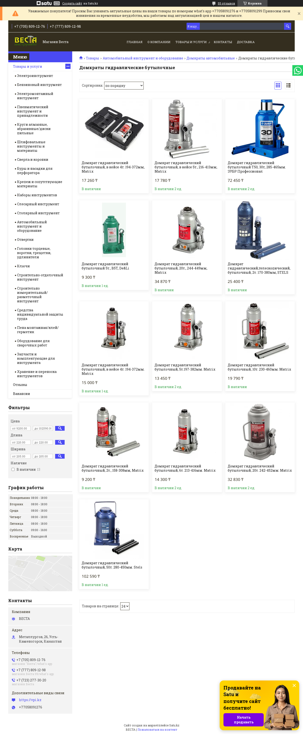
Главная (135, 42)
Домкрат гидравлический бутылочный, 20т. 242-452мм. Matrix (260, 468)
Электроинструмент (35, 75)
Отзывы (20, 384)
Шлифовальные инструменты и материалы (31, 146)
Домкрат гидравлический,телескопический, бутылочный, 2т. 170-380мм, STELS (259, 268)
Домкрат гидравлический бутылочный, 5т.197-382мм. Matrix (185, 367)
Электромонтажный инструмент (35, 95)
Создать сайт (72, 3)
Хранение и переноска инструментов (37, 373)
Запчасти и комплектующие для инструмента (36, 358)
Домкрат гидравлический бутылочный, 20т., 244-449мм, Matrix (181, 268)
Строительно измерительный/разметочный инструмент (32, 294)
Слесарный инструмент (38, 204)
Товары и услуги (191, 42)
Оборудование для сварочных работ (33, 343)
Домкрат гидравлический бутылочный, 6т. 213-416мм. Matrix (185, 468)
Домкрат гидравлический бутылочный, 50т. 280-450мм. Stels (112, 565)
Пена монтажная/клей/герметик (38, 329)
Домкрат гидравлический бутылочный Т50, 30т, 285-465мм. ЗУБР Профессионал (257, 167)
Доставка (246, 42)
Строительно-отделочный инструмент (40, 277)
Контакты (223, 42)
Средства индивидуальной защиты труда (40, 314)
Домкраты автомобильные (211, 58)
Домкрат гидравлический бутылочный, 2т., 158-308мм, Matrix (113, 468)
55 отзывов (226, 3)
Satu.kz (174, 725)
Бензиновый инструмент (39, 84)
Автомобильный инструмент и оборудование (143, 58)
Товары (92, 58)
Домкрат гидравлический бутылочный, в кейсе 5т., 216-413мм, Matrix (186, 167)
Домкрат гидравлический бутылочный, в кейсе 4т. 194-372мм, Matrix (113, 167)
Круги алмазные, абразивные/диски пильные (34, 128)
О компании (158, 42)
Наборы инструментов (37, 195)
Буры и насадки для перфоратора (35, 170)
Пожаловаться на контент (157, 729)
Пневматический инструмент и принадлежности (32, 111)
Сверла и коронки (32, 159)
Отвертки (25, 239)
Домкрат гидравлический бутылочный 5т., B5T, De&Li (105, 266)
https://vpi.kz (30, 700)
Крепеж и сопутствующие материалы (39, 183)
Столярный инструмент (38, 213)
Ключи (23, 266)
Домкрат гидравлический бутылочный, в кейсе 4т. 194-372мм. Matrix (113, 369)
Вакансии (21, 393)
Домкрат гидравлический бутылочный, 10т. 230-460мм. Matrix (259, 367)
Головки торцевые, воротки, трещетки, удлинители (34, 252)
